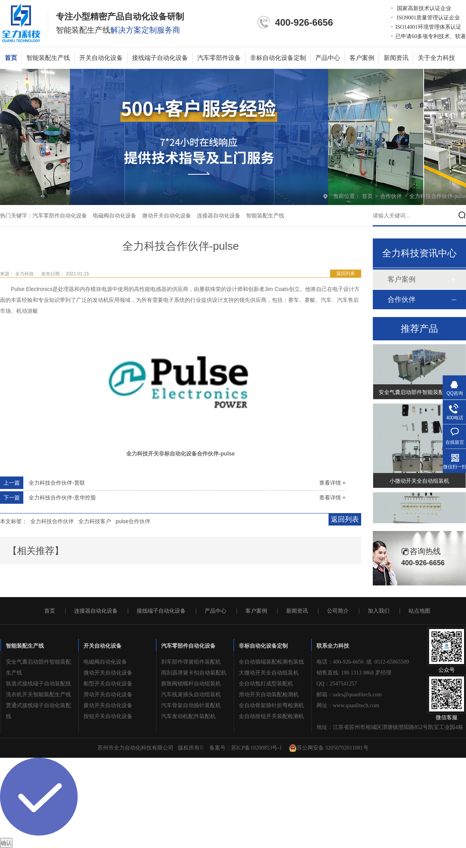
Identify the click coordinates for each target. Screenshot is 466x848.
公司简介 (338, 611)
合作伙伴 (391, 196)
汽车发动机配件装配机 (188, 716)
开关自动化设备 (101, 57)
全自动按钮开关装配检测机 (271, 716)
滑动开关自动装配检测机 (269, 694)
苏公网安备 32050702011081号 (329, 748)
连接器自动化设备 (218, 216)
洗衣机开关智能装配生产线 (38, 694)
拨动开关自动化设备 (107, 705)
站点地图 (419, 611)
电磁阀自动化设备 (114, 216)
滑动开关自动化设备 (107, 694)
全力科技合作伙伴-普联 (57, 483)
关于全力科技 (436, 57)
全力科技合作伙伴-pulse (437, 196)
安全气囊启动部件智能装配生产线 (419, 393)
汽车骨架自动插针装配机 (191, 705)
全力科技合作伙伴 (52, 521)
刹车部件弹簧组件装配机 (191, 662)
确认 (6, 843)
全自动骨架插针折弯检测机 (271, 705)
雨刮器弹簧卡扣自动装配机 (193, 673)
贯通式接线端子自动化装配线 (38, 711)
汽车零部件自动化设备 (60, 216)
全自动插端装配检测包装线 (271, 662)
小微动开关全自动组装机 (419, 482)
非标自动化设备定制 (278, 57)
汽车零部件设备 (219, 57)
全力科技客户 (94, 521)
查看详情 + (332, 483)
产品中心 (327, 57)
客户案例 (362, 57)
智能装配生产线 (48, 57)
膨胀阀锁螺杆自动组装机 (191, 684)
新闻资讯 (396, 57)
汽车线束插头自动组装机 (191, 694)
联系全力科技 (332, 646)
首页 (11, 57)
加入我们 (378, 611)
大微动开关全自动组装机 (269, 673)
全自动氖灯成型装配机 (266, 684)
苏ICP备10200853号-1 (256, 748)
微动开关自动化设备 (166, 216)
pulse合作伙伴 (133, 521)
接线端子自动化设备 (160, 57)
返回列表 (345, 273)
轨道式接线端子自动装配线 (38, 684)
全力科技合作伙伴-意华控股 (62, 497)
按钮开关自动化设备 (107, 716)
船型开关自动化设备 (107, 684)
